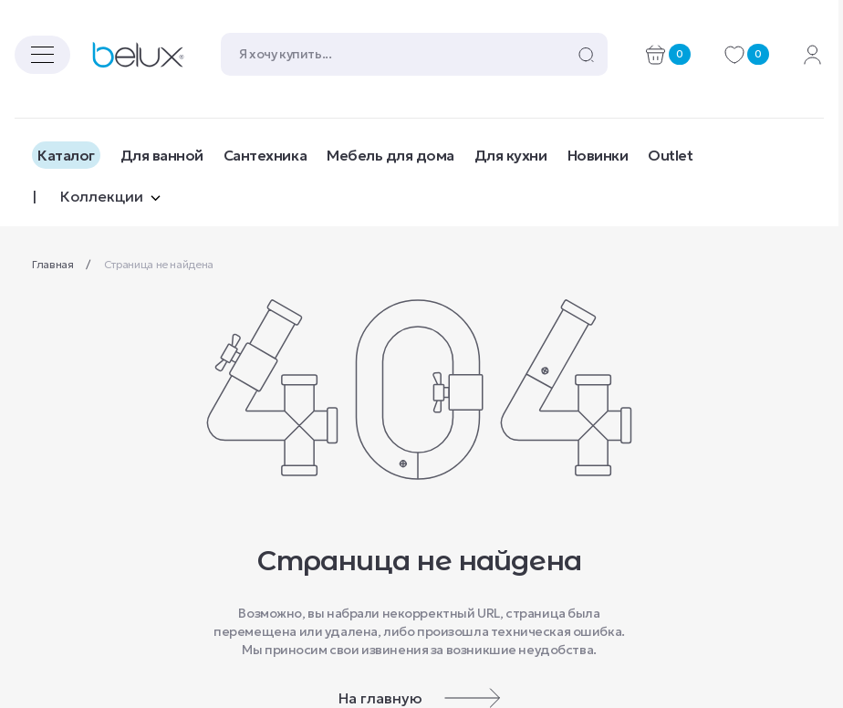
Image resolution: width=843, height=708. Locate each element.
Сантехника (265, 155)
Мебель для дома (390, 155)
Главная (54, 264)
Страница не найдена (158, 264)
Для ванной (161, 155)
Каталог (66, 155)
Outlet (670, 155)
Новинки (598, 155)
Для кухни (510, 155)
